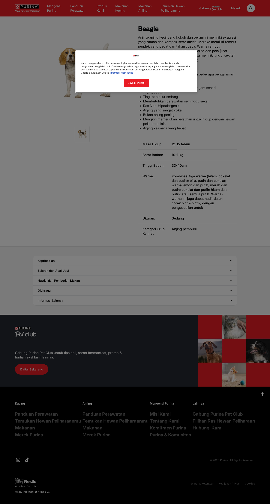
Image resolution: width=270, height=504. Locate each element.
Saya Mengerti (136, 83)
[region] (136, 71)
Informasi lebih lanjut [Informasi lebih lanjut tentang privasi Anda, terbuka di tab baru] (121, 73)
